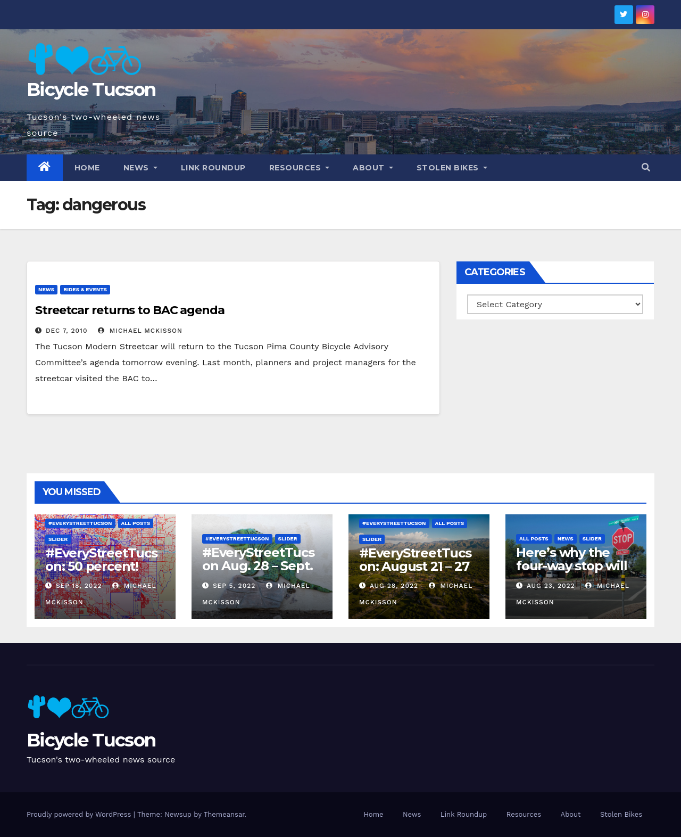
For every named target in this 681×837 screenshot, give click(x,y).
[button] (646, 167)
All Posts (136, 523)
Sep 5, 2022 (234, 585)
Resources (299, 168)
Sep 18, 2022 (79, 585)
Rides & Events (85, 289)
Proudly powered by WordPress (80, 814)
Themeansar (224, 814)
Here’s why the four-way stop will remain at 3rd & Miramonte (571, 572)
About (373, 168)
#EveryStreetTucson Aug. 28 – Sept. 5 (258, 566)
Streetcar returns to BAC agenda (130, 310)
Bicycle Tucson (91, 89)
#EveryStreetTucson (80, 523)
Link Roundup (213, 168)
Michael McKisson (140, 330)
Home (87, 168)
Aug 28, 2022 (394, 585)
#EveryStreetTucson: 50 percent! (101, 559)
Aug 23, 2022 (551, 585)
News (140, 168)
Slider (58, 539)
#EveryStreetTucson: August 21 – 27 (415, 559)
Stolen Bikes (452, 168)
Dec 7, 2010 (67, 330)
